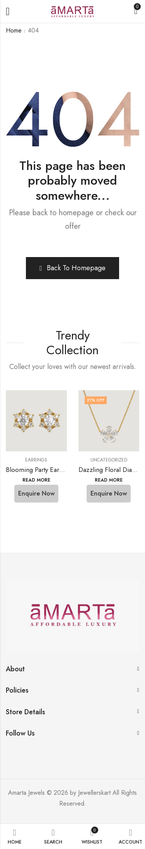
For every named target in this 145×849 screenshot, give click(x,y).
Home (14, 30)
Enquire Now (36, 493)
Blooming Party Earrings (39, 469)
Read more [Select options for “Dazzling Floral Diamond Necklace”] (109, 480)
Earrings (36, 459)
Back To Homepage (72, 268)
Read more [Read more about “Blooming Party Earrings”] (36, 480)
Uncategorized (108, 459)
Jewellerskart (94, 792)
